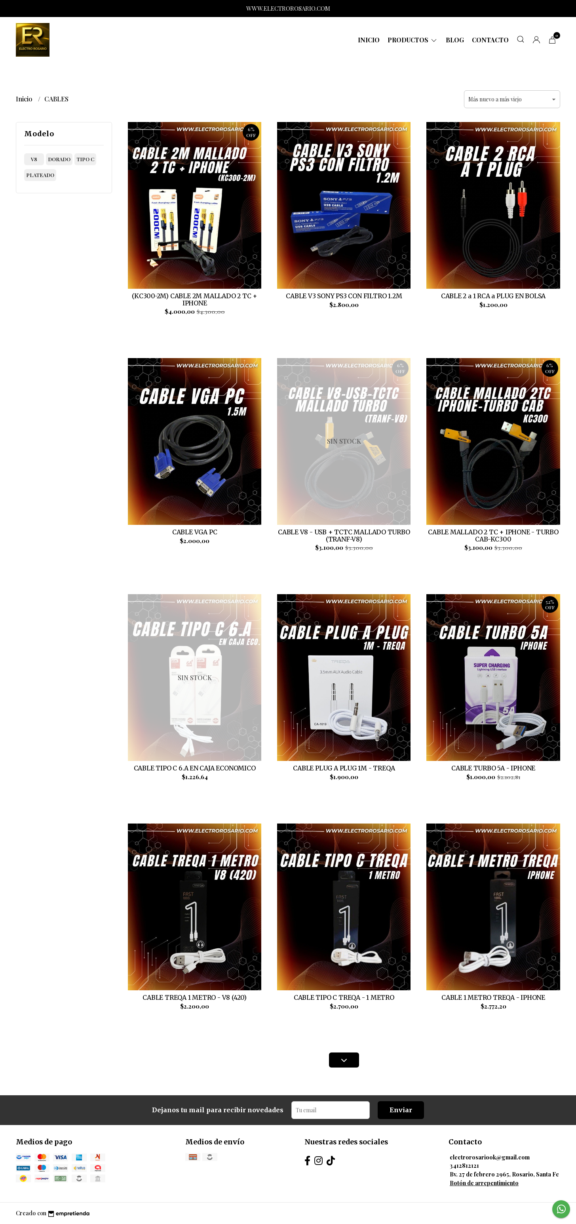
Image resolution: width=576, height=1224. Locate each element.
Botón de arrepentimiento (484, 1183)
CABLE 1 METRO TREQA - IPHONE (493, 997)
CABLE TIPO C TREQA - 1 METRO (344, 997)
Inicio (369, 40)
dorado (59, 159)
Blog (455, 40)
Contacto (490, 40)
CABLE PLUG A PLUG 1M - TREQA (344, 768)
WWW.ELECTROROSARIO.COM (288, 8)
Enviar (401, 1110)
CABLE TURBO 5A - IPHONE (493, 768)
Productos (413, 40)
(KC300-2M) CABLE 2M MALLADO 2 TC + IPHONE (194, 299)
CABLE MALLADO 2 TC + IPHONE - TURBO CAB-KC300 (493, 535)
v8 (34, 159)
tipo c (85, 159)
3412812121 (464, 1165)
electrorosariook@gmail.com (490, 1157)
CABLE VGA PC (194, 532)
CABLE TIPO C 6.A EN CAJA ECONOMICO (195, 768)
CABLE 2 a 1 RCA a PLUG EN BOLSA (493, 296)
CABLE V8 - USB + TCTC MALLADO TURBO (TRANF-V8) (344, 535)
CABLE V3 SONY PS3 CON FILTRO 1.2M (344, 296)
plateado (40, 175)
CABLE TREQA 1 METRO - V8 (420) (195, 997)
